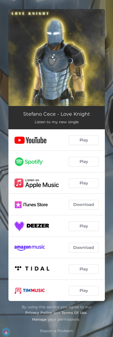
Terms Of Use (74, 312)
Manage (39, 319)
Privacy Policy (38, 312)
